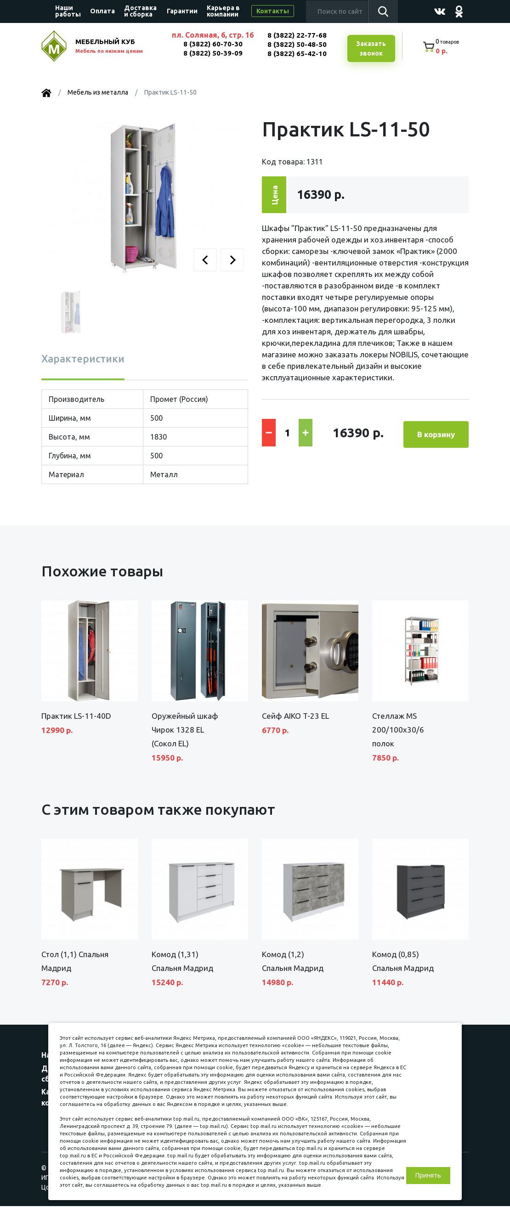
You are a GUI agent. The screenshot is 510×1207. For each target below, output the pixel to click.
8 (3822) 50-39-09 (211, 53)
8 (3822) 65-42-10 (296, 53)
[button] (205, 260)
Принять (428, 1175)
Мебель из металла (98, 93)
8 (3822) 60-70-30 (211, 44)
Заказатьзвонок (369, 49)
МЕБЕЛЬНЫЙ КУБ (118, 47)
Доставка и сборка (140, 11)
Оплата (102, 11)
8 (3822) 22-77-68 (296, 35)
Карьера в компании (223, 11)
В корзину (436, 432)
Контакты (272, 11)
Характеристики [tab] (83, 359)
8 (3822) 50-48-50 (296, 44)
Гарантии (182, 11)
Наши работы (68, 11)
